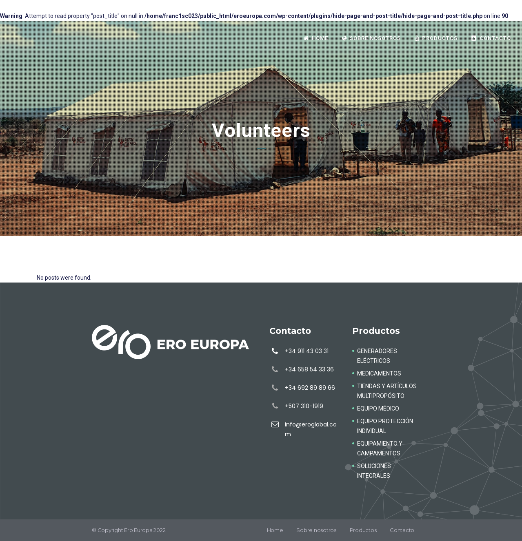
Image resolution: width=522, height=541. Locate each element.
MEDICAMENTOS (379, 373)
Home (275, 530)
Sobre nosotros (316, 530)
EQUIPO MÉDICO (378, 408)
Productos (363, 530)
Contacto (402, 530)
